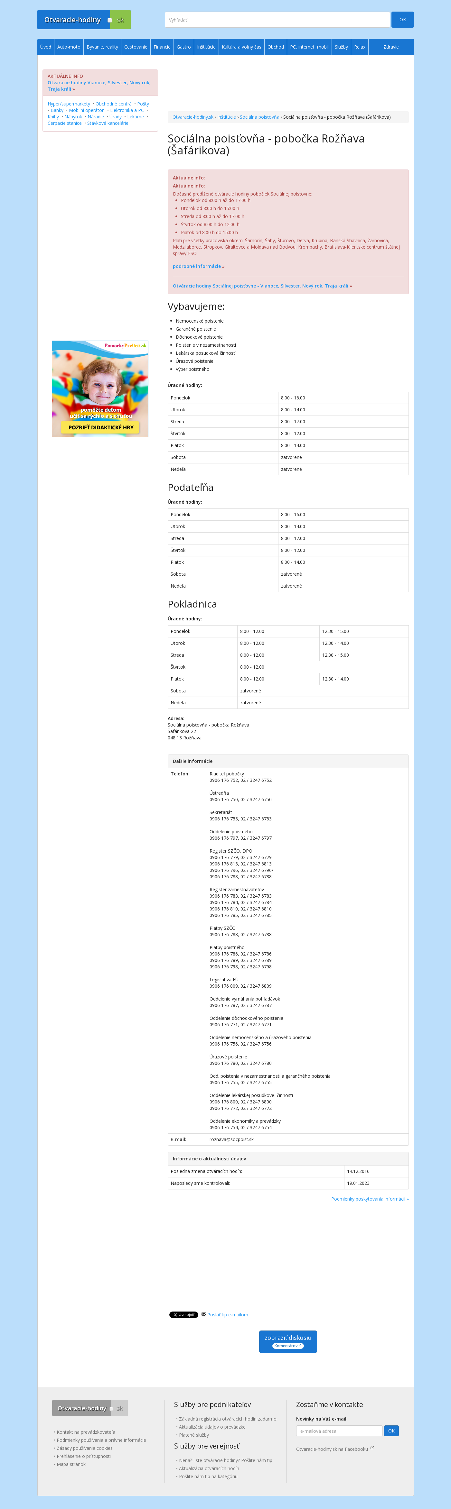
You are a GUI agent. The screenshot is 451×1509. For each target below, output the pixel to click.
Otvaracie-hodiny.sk (193, 117)
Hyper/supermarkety (69, 104)
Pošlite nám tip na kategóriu (208, 1476)
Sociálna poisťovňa (259, 117)
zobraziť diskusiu (288, 1341)
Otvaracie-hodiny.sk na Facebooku (335, 1449)
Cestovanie (135, 47)
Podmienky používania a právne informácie (101, 1440)
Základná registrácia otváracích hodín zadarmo (228, 1419)
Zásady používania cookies (85, 1448)
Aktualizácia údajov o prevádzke (212, 1427)
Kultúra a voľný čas (241, 47)
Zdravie (391, 47)
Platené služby (194, 1435)
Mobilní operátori (87, 110)
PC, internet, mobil (309, 47)
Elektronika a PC (127, 110)
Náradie (96, 117)
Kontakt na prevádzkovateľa (86, 1432)
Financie (162, 47)
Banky (57, 110)
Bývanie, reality (102, 47)
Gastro (184, 47)
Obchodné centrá (114, 104)
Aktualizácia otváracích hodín (209, 1468)
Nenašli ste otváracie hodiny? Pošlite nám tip (225, 1460)
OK (402, 19)
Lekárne (135, 117)
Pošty (143, 104)
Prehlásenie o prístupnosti (84, 1456)
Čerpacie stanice (65, 123)
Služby (341, 47)
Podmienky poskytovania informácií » (370, 1199)
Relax (359, 47)
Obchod (276, 47)
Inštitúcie (226, 117)
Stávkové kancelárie (107, 123)
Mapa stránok (71, 1464)
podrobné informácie (197, 266)
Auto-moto (68, 47)
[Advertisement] (288, 83)
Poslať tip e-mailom (227, 1315)
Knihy (53, 117)
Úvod (45, 47)
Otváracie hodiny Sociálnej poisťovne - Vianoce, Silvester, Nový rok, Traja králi (260, 286)
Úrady (115, 117)
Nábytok (73, 117)
